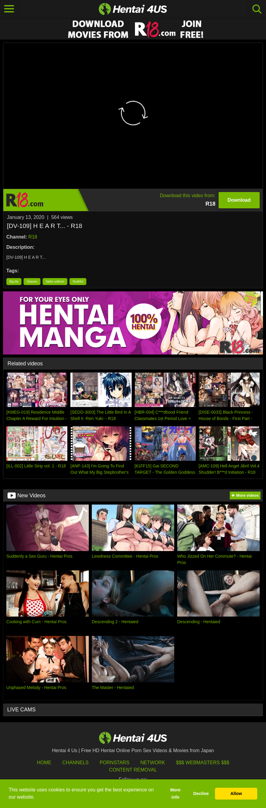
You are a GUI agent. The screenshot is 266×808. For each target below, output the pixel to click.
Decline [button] (201, 793)
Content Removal (133, 769)
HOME (44, 762)
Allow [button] (236, 793)
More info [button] (175, 793)
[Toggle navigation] (9, 9)
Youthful (77, 281)
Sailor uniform (55, 281)
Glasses (32, 281)
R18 (32, 236)
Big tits (13, 281)
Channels (75, 762)
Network (152, 762)
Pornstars (114, 762)
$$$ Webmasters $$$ (202, 762)
